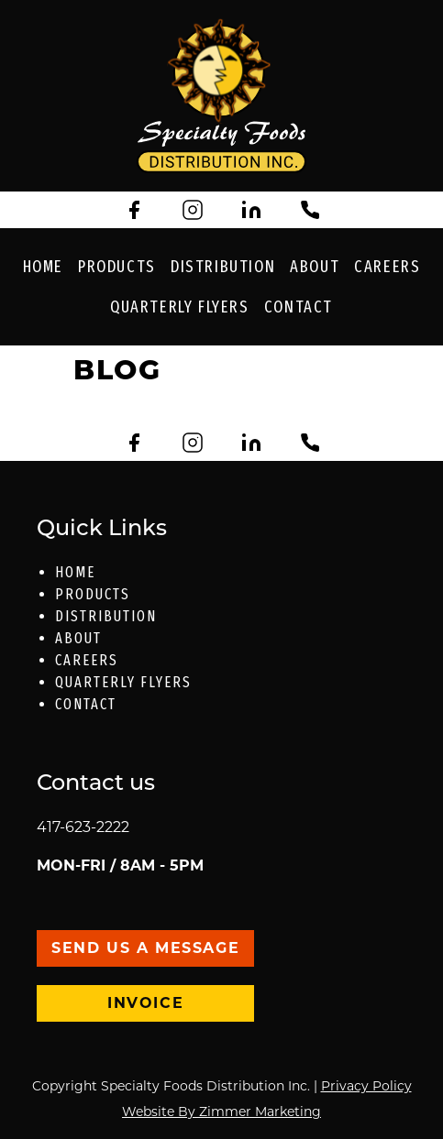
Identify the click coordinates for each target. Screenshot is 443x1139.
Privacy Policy (366, 1086)
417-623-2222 (83, 827)
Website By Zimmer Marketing (221, 1111)
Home (43, 267)
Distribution (223, 267)
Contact (298, 307)
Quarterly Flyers (179, 307)
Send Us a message (145, 948)
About (314, 267)
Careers (387, 267)
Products (117, 267)
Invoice (145, 1003)
